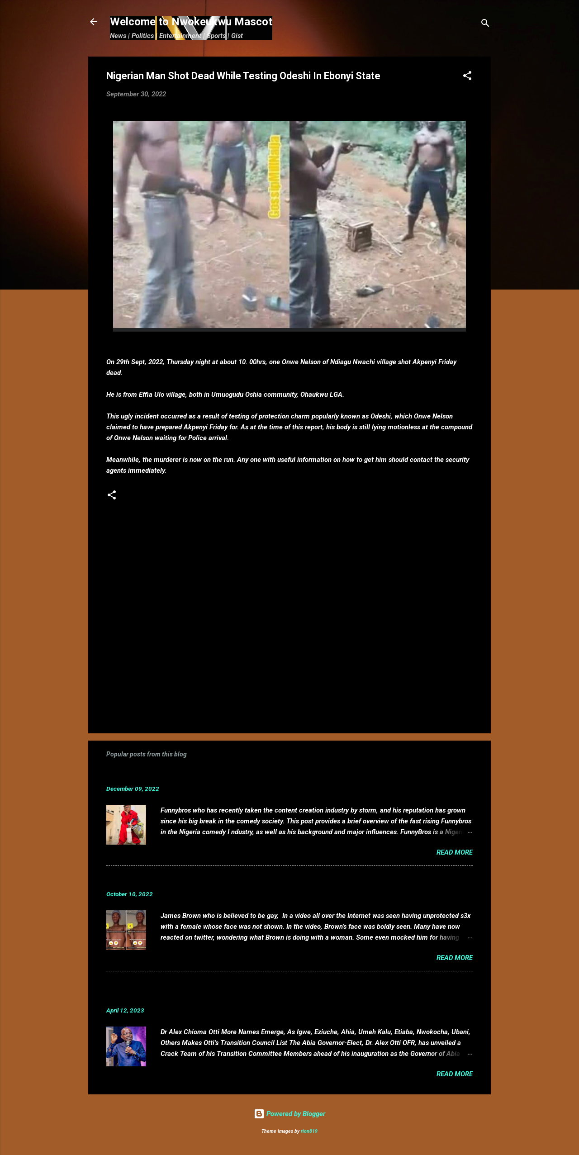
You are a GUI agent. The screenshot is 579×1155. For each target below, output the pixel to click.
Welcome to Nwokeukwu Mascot (191, 21)
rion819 (309, 1131)
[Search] (485, 24)
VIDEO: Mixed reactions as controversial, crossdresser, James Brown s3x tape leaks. (263, 880)
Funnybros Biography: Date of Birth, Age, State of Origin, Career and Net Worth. (254, 775)
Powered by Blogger (289, 1114)
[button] (467, 77)
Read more (455, 852)
